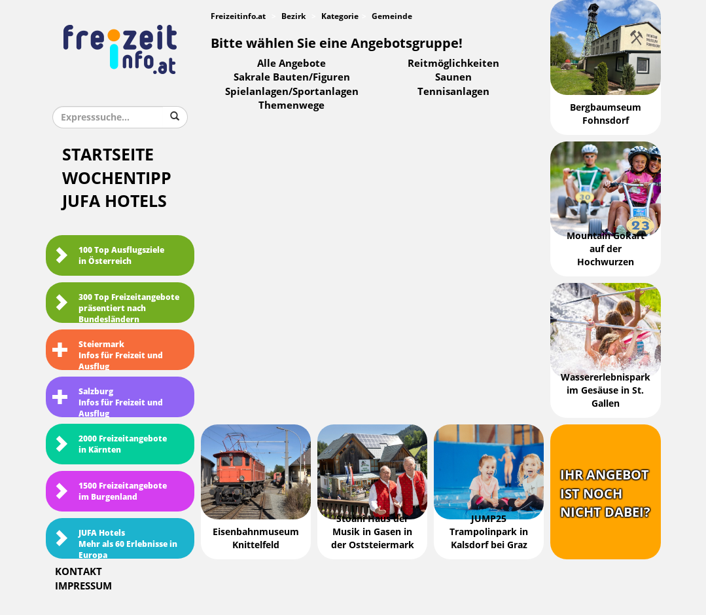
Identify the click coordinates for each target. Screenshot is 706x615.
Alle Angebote (291, 63)
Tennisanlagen (453, 92)
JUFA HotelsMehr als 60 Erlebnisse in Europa (114, 544)
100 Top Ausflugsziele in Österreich (108, 256)
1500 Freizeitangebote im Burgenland (109, 491)
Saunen (453, 77)
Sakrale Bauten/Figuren (292, 77)
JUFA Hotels (114, 201)
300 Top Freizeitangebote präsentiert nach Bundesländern (115, 308)
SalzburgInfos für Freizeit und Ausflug (107, 402)
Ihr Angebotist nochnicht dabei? (605, 493)
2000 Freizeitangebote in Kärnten (109, 444)
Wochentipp (116, 178)
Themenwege (291, 105)
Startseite (108, 154)
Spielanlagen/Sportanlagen (292, 92)
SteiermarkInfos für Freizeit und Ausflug (107, 355)
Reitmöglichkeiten (453, 63)
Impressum (83, 586)
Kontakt (78, 572)
